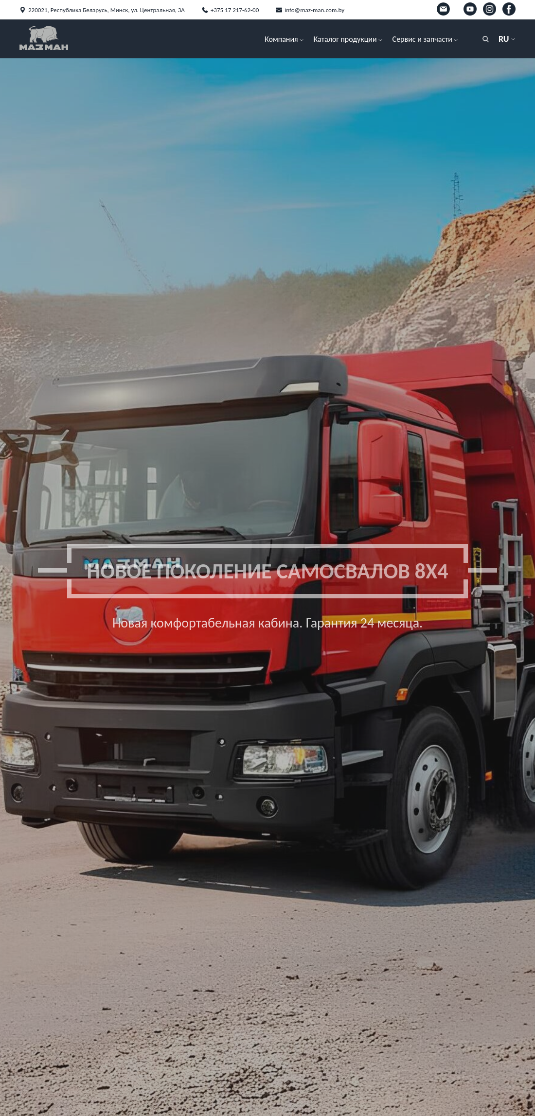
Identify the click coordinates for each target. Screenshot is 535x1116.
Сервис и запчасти (422, 39)
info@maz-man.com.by (314, 10)
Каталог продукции (345, 39)
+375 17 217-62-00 (235, 10)
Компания (281, 39)
